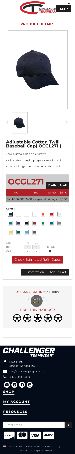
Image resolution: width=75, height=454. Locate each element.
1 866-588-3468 (19, 377)
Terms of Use (15, 446)
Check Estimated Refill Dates (37, 260)
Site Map (47, 446)
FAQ (57, 446)
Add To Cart (58, 272)
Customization (34, 272)
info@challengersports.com (28, 371)
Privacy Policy (32, 446)
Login (64, 9)
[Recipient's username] (34, 425)
